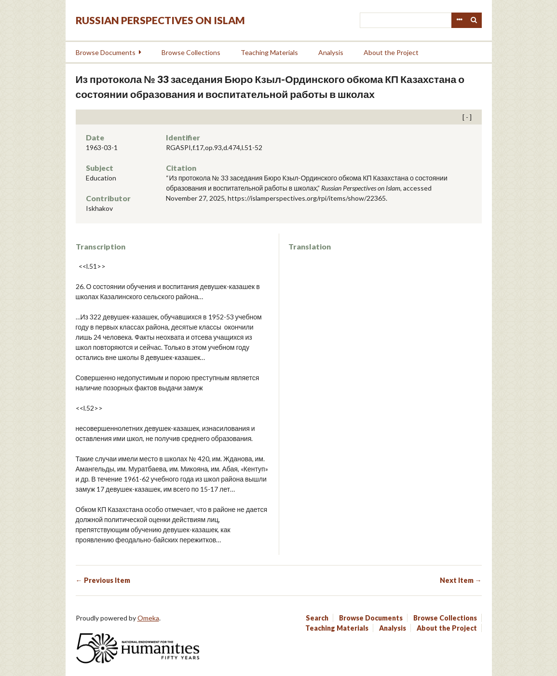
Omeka (148, 618)
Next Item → (461, 580)
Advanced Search (459, 20)
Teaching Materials (269, 52)
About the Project (391, 52)
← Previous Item (103, 580)
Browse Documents (106, 52)
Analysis (330, 52)
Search (474, 20)
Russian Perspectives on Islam (160, 20)
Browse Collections (191, 52)
